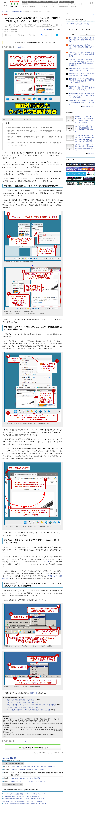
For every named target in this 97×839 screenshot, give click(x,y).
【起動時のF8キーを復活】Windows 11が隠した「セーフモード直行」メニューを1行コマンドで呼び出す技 (82, 95)
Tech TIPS (22, 741)
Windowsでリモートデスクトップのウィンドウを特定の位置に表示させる (28, 710)
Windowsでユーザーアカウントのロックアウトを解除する (28, 781)
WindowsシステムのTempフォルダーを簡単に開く (25, 778)
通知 (22, 35)
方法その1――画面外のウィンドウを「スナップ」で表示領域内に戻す (30, 127)
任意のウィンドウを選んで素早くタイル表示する (21, 700)
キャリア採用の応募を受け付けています (78, 24)
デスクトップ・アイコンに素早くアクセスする (20, 702)
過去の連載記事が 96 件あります (14, 784)
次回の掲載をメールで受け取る (12, 760)
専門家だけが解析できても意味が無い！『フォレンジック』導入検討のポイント (25, 801)
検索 (93, 13)
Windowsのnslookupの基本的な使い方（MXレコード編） (28, 769)
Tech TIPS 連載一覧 (9, 758)
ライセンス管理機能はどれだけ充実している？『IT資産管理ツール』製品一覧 (25, 803)
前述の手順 (33, 693)
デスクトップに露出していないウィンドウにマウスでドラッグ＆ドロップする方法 (31, 705)
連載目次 (21, 47)
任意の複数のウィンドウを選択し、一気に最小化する (22, 707)
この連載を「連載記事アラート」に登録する (33, 747)
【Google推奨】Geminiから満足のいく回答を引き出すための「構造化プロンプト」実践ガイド (81, 39)
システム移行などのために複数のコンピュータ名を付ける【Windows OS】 (34, 766)
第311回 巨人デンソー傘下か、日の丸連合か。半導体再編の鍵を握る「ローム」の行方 (81, 102)
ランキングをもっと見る (88, 106)
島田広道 (46, 29)
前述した (46, 561)
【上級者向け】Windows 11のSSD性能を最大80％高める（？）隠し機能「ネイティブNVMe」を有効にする (81, 81)
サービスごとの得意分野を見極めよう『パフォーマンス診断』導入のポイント (25, 794)
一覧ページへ (91, 153)
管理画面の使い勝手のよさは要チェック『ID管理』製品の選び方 (21, 796)
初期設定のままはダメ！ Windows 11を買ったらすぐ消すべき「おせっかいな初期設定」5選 (81, 54)
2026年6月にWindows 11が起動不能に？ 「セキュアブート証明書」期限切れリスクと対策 (81, 47)
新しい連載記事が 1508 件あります (14, 763)
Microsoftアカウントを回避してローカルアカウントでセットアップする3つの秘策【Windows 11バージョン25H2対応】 (81, 88)
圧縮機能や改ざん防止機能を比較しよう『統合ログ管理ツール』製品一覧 (23, 798)
